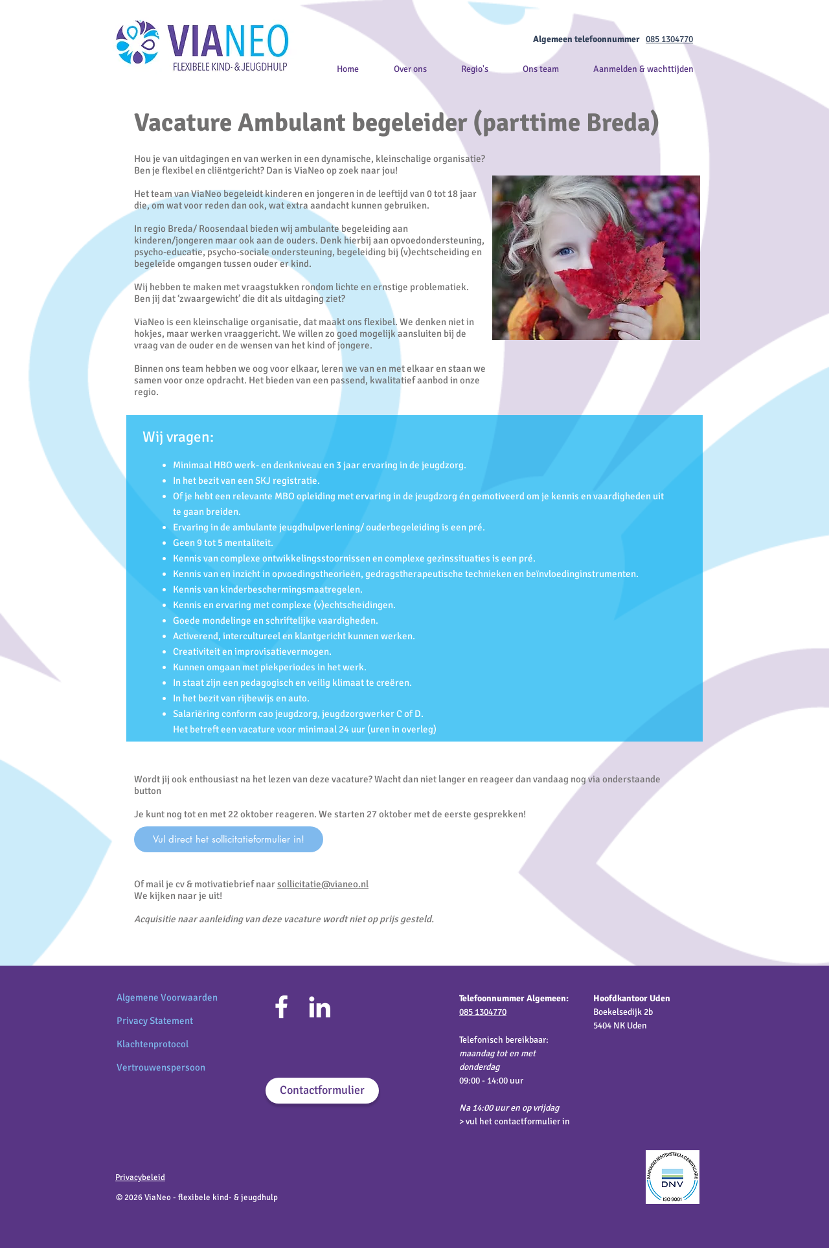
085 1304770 (669, 39)
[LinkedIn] (319, 1007)
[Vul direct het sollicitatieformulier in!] (228, 839)
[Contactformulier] (322, 1091)
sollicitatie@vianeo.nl (323, 884)
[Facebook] (281, 1007)
